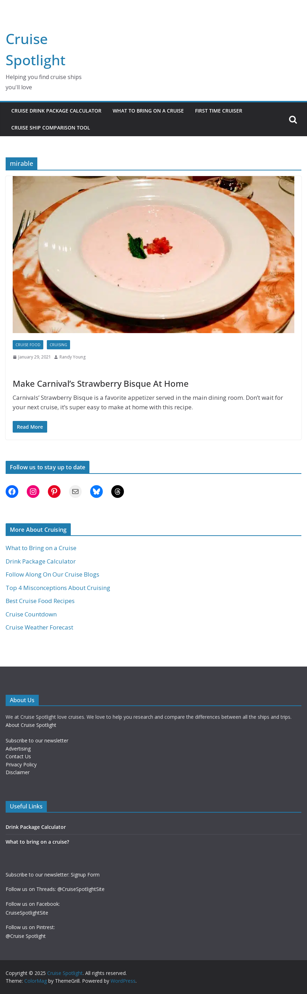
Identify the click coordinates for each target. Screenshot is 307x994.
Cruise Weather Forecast (39, 627)
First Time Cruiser (218, 110)
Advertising (18, 748)
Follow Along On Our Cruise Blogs (52, 574)
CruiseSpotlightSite (27, 912)
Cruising (58, 344)
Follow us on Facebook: (33, 903)
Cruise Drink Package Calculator (56, 110)
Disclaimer (18, 772)
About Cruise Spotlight (31, 725)
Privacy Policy (21, 764)
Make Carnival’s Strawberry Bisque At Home (101, 383)
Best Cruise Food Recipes (40, 601)
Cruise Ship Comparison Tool (50, 127)
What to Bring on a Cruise (148, 110)
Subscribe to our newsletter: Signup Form (53, 874)
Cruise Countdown (31, 614)
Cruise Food (27, 344)
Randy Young (72, 357)
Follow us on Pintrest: (30, 927)
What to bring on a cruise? (37, 841)
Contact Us (18, 756)
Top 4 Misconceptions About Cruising (58, 588)
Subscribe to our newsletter (37, 740)
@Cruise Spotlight (26, 936)
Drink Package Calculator (41, 561)
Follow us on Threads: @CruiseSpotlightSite (55, 889)
